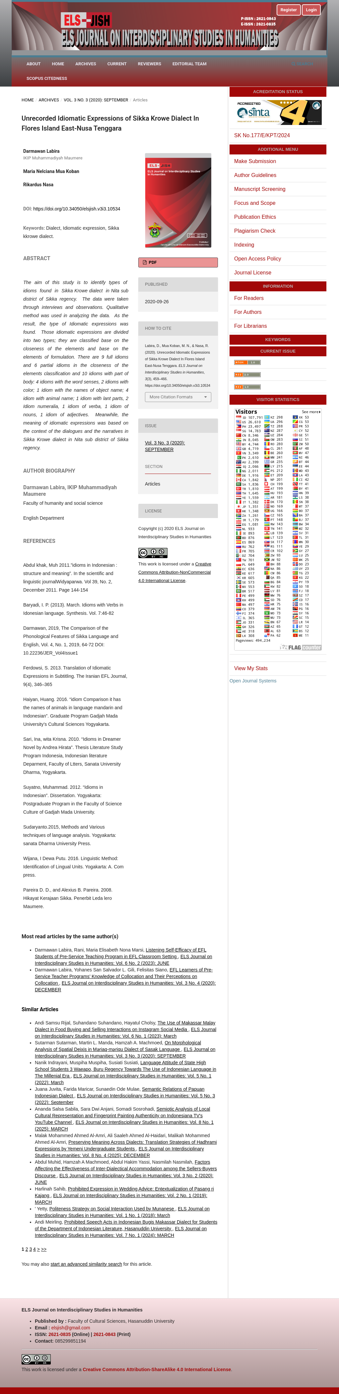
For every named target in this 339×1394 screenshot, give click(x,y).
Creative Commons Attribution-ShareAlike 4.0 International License (157, 1369)
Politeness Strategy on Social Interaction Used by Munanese (112, 1208)
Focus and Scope (255, 203)
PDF (152, 262)
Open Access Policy (257, 258)
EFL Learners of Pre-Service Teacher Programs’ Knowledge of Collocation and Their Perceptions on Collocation (124, 976)
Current (117, 63)
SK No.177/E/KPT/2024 (262, 135)
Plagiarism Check (254, 231)
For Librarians (250, 326)
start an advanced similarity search (86, 1264)
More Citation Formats (171, 396)
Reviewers (149, 63)
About (34, 63)
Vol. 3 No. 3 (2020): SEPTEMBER (96, 99)
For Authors (248, 312)
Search (302, 63)
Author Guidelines (255, 175)
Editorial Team (189, 63)
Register (289, 9)
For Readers (249, 298)
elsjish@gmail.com (70, 1327)
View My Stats (251, 668)
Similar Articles (40, 1009)
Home (58, 63)
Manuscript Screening (260, 189)
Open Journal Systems (253, 680)
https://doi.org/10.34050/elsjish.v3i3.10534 (76, 208)
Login (311, 9)
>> (43, 1249)
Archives (85, 63)
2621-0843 (105, 1334)
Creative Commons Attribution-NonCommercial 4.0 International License (174, 572)
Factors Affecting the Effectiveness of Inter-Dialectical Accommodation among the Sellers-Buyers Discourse (126, 1168)
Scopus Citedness (47, 78)
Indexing (244, 245)
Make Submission (255, 161)
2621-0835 (59, 1334)
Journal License (252, 272)
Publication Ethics (255, 217)
